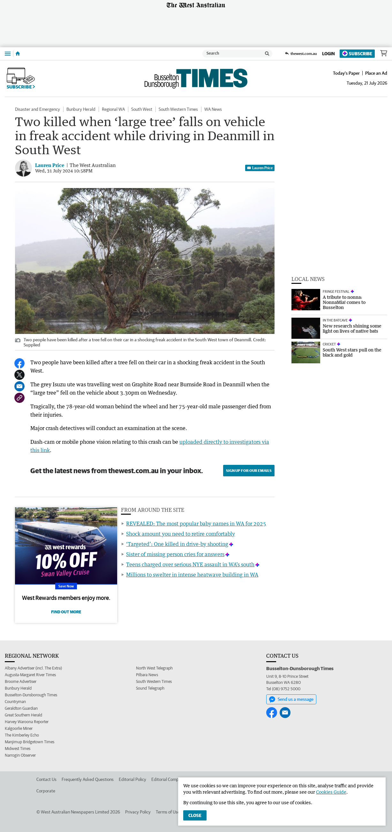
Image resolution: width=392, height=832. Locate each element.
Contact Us (46, 779)
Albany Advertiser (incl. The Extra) (33, 668)
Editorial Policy (132, 779)
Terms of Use (168, 811)
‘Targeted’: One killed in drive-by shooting (177, 544)
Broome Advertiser (20, 681)
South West (141, 109)
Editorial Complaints (170, 779)
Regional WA (113, 109)
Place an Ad (376, 73)
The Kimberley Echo (22, 735)
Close (194, 815)
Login (328, 53)
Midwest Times (17, 748)
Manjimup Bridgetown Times (29, 741)
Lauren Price (260, 168)
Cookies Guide (331, 792)
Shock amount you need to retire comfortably (180, 534)
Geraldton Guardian (21, 708)
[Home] (17, 53)
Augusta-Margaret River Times (30, 674)
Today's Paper (346, 73)
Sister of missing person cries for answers (175, 554)
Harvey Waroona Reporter (27, 721)
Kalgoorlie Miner (19, 728)
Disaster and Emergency (37, 109)
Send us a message (291, 699)
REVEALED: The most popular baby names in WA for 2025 (196, 523)
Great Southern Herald (23, 715)
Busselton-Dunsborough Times (31, 694)
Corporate (45, 790)
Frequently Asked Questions (88, 779)
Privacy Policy (138, 811)
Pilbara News (147, 674)
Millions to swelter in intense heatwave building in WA (192, 574)
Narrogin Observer (20, 755)
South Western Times (178, 109)
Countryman (15, 701)
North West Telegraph (154, 668)
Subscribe (357, 53)
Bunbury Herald (80, 109)
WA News (213, 109)
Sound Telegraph (150, 688)
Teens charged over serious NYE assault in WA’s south (190, 564)
